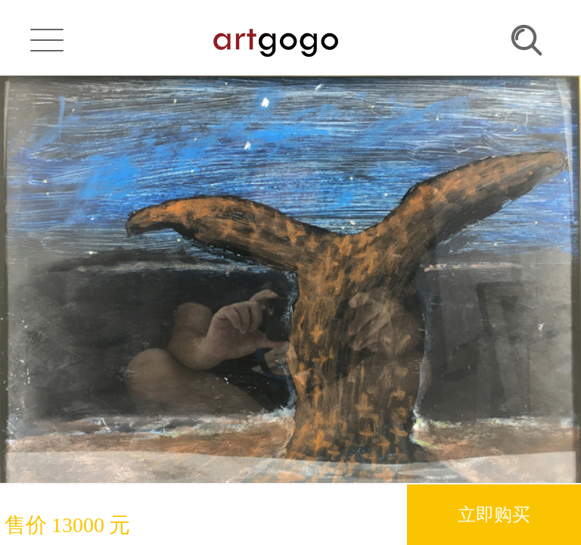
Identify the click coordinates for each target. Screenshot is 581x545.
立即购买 (494, 514)
